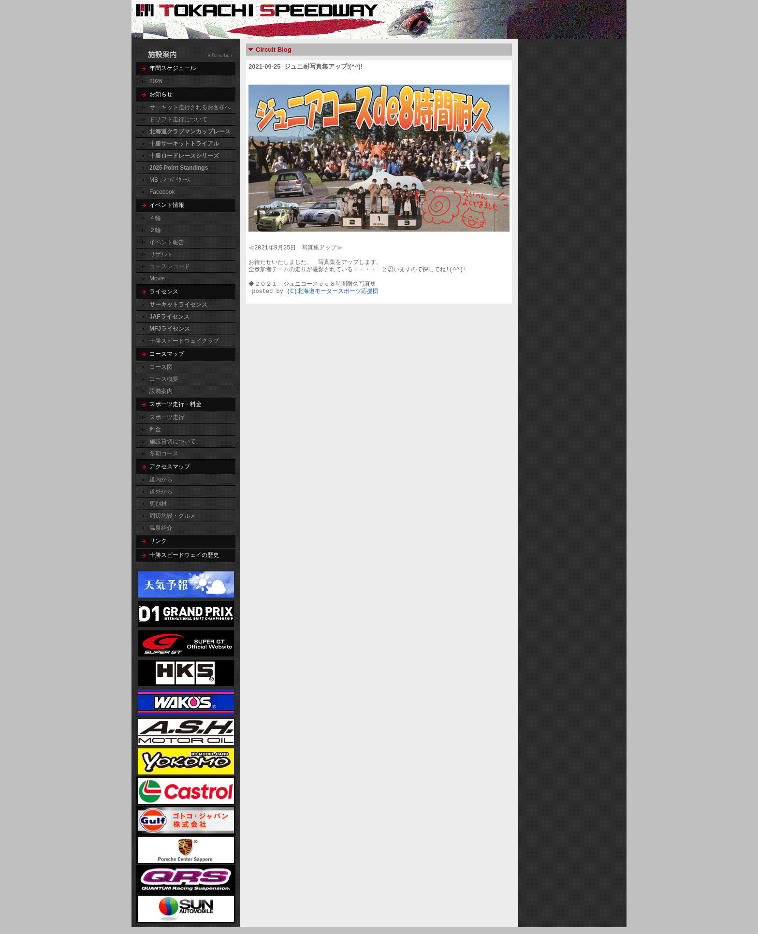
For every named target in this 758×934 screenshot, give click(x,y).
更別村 (158, 503)
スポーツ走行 (166, 417)
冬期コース (163, 453)
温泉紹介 (161, 528)
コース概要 (163, 379)
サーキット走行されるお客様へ (190, 107)
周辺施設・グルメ (172, 515)
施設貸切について (172, 441)
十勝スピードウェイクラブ (184, 340)
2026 (155, 81)
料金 (155, 429)
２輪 (155, 230)
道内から (161, 479)
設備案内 (161, 391)
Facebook (162, 192)
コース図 (161, 367)
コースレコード (169, 266)
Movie (157, 278)
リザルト (161, 254)
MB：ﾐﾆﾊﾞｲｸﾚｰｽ (169, 179)
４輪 (155, 218)
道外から (161, 491)
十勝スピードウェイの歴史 (184, 555)
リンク (158, 541)
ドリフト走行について (178, 119)
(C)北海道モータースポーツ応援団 (333, 292)
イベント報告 (166, 242)
